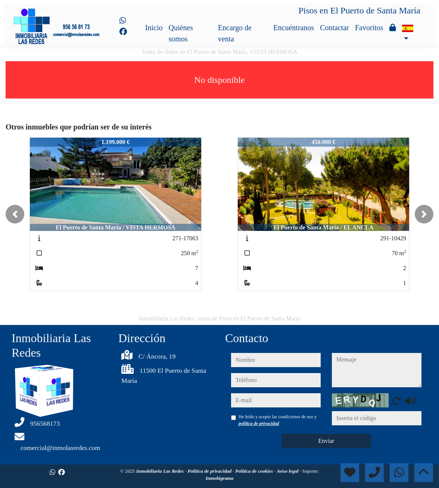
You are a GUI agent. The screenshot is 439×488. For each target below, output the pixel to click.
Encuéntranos (293, 28)
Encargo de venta (235, 33)
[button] (15, 214)
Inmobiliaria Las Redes (160, 471)
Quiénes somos (181, 33)
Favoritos (369, 28)
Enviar (326, 441)
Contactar (334, 28)
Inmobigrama (220, 478)
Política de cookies (254, 471)
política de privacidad (259, 423)
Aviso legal (288, 471)
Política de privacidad (210, 471)
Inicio (154, 28)
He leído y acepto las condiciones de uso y (278, 420)
